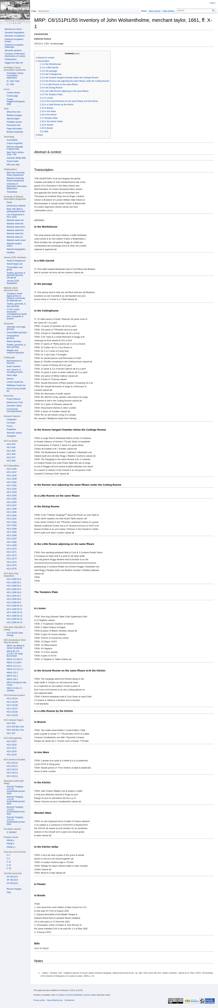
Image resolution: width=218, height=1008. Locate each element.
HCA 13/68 (12, 542)
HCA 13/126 (12, 705)
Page (33, 11)
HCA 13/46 (12, 469)
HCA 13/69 (12, 545)
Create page (12, 96)
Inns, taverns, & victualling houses (15, 370)
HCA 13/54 (12, 495)
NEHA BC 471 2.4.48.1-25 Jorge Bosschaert (15, 653)
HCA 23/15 (12, 741)
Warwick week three (16, 227)
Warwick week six (15, 237)
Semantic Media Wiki (16, 158)
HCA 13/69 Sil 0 (14, 579)
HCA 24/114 (12, 776)
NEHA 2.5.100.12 (14, 659)
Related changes (14, 115)
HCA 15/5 (11, 723)
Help (9, 892)
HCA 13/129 (12, 715)
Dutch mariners (13, 366)
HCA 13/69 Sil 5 (14, 589)
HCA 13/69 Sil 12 (14, 612)
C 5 (8, 855)
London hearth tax (15, 382)
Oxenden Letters (14, 405)
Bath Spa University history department (16, 173)
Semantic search (14, 433)
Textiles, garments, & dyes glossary (16, 305)
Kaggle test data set (14, 63)
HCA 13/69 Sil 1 (14, 582)
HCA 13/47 (12, 472)
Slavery (10, 379)
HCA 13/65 (12, 532)
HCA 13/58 (12, 509)
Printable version (14, 122)
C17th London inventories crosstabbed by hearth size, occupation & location (17, 314)
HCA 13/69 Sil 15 (14, 622)
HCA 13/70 (12, 549)
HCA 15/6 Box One (15, 727)
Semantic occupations (15, 36)
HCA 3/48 (11, 461)
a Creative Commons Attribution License (73, 995)
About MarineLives (55, 1000)
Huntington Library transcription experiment (15, 75)
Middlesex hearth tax (16, 385)
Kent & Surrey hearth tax (16, 389)
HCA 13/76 (12, 569)
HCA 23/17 (12, 748)
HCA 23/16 (12, 745)
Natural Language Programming (15, 148)
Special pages (13, 118)
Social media (12, 161)
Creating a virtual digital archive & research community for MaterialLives (16, 297)
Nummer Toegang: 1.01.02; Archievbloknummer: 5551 (16, 810)
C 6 (8, 858)
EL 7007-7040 (13, 81)
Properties (11, 429)
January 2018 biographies (13, 282)
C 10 (9, 862)
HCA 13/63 (12, 525)
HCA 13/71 (12, 552)
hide (77, 53)
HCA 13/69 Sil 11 (14, 609)
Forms (9, 426)
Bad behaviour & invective (14, 362)
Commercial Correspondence (14, 410)
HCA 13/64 (12, 529)
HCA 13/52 (12, 489)
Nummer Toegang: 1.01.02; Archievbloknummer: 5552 (16, 820)
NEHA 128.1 (12, 679)
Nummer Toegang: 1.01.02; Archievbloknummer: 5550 (16, 800)
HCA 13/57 (12, 505)
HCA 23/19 (12, 754)
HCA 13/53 (12, 492)
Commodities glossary (17, 332)
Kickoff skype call (14, 264)
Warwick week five (15, 233)
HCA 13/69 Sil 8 (14, 599)
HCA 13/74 (12, 562)
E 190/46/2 (12, 832)
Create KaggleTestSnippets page (16, 101)
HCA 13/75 (12, 565)
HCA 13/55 (12, 499)
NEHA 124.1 (12, 676)
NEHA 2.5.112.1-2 (15, 669)
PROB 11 (11, 847)
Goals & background (16, 260)
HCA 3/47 (11, 457)
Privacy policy (39, 1000)
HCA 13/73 (12, 558)
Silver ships (12, 375)
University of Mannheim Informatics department (17, 186)
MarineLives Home (13, 29)
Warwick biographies (16, 249)
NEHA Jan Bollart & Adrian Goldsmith (15, 646)
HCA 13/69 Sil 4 (14, 586)
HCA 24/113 (12, 773)
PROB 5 (10, 844)
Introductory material (16, 206)
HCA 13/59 (12, 512)
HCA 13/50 (12, 482)
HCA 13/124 (12, 698)
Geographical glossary (13, 337)
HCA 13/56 (12, 502)
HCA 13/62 (12, 522)
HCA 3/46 (11, 454)
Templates (11, 436)
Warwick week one (15, 220)
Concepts (11, 423)
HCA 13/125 (12, 702)
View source (154, 11)
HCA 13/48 (12, 475)
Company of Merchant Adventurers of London (15, 55)
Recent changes (14, 889)
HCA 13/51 (12, 485)
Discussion (43, 11)
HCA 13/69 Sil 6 (14, 592)
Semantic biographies (14, 32)
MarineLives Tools (15, 402)
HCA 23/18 (12, 751)
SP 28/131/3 (12, 876)
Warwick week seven (16, 240)
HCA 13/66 (12, 535)
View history (168, 11)
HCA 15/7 (11, 733)
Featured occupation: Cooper (14, 40)
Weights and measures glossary (15, 351)
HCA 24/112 (12, 769)
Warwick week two (15, 223)
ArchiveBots (12, 140)
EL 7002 (10, 84)
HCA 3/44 (11, 447)
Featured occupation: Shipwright (14, 46)
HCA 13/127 (12, 708)
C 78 (9, 868)
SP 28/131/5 (12, 883)
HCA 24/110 (12, 763)
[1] (66, 514)
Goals (9, 202)
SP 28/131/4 (12, 880)
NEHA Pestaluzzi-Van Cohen (16, 683)
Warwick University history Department (15, 179)
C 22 (9, 865)
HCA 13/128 (12, 712)
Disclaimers (69, 1000)
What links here (14, 112)
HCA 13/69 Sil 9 (14, 602)
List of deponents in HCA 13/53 (15, 215)
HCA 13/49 (12, 479)
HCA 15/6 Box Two (15, 730)
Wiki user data (13, 164)
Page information (14, 128)
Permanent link (13, 125)
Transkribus (12, 192)
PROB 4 (10, 840)
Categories (12, 419)
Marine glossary (14, 341)
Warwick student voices (14, 244)
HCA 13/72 (12, 555)
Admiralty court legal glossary (16, 328)
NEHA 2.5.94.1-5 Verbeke (14, 689)
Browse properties (15, 132)
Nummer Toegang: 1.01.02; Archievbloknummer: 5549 (16, 790)
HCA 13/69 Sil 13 (14, 616)
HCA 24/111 (12, 766)
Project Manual (13, 399)
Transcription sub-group (15, 268)
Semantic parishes (13, 50)
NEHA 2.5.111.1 (14, 666)
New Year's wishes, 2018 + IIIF (15, 153)
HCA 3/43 (11, 444)
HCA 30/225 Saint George (15, 634)
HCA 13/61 (12, 519)
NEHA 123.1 (12, 672)
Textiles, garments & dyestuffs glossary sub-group (16, 275)
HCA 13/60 (12, 515)
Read (143, 11)
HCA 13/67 (12, 539)
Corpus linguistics (15, 143)
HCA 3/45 (11, 451)
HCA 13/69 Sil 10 (14, 606)
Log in (212, 3)
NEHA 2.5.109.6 (14, 662)
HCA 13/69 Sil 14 (14, 619)
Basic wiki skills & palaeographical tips (16, 210)
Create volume (13, 92)
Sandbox (11, 252)
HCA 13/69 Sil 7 (14, 596)
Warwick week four (15, 230)
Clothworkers (11, 59)
